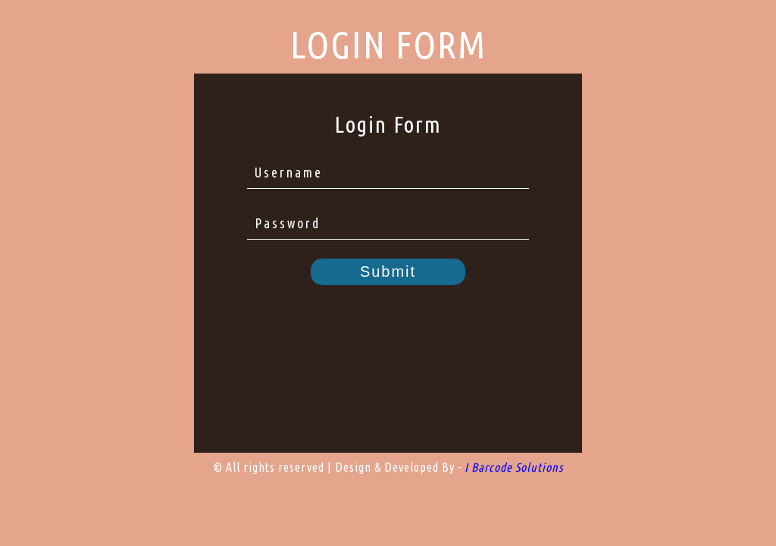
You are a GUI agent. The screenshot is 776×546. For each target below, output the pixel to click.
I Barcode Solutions (514, 467)
